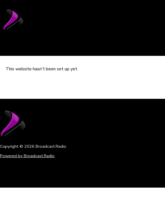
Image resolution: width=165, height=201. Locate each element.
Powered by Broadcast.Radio (27, 156)
